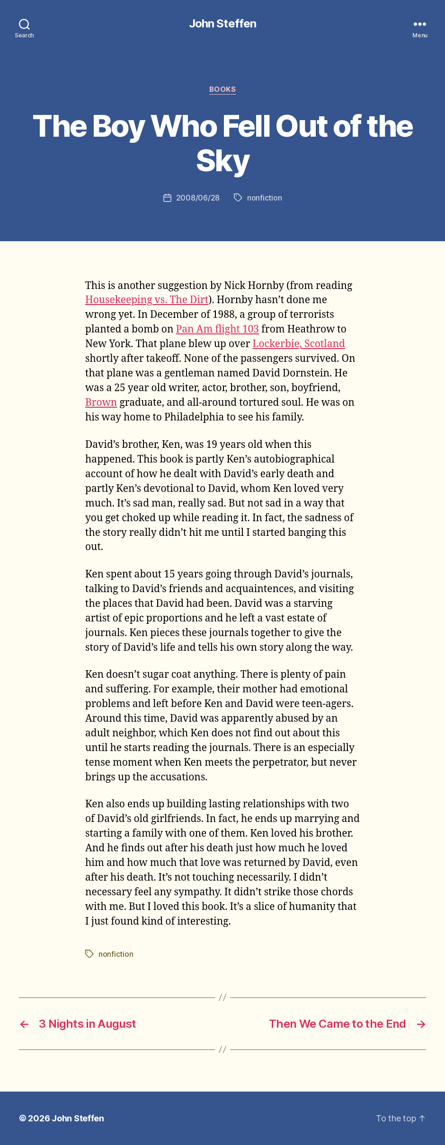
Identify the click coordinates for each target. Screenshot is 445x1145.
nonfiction (264, 197)
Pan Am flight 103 (217, 329)
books (222, 89)
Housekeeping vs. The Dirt (146, 300)
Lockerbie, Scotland (298, 344)
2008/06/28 (198, 197)
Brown (101, 402)
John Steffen (222, 23)
